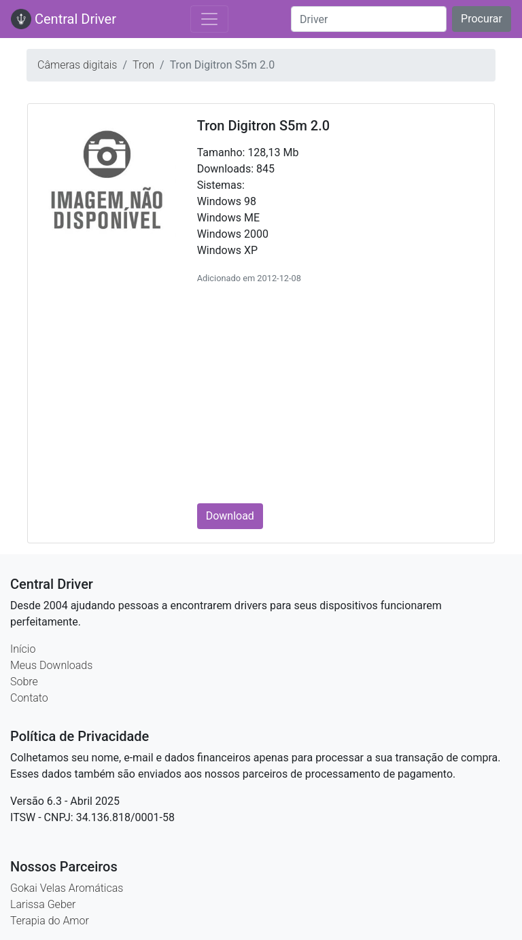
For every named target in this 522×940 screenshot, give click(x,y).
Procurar (481, 18)
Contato (29, 697)
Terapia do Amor (49, 920)
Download (230, 515)
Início (22, 649)
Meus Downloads (51, 665)
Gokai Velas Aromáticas (66, 888)
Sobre (24, 681)
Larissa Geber (42, 904)
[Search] (369, 19)
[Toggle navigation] (209, 19)
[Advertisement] (339, 392)
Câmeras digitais (77, 64)
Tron (143, 64)
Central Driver (63, 19)
